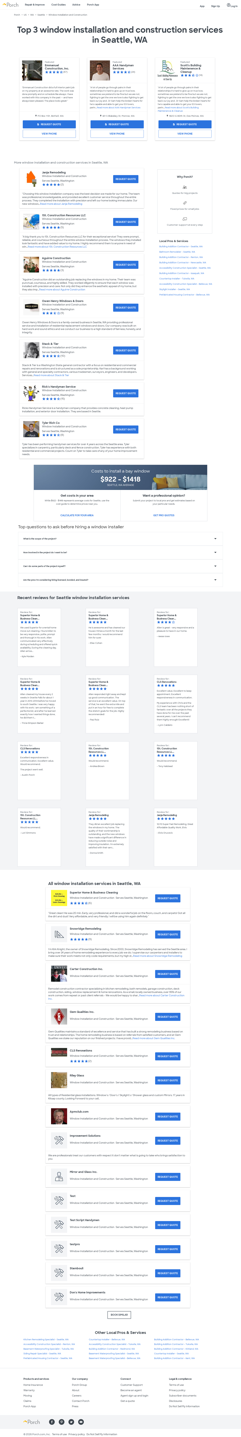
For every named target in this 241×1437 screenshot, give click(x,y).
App (202, 6)
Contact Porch (80, 1401)
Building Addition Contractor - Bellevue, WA (176, 1339)
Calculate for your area (77, 515)
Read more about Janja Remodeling (61, 203)
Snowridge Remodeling (85, 928)
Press (75, 1406)
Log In (232, 5)
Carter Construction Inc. (86, 969)
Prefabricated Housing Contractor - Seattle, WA (47, 1358)
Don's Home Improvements (87, 1292)
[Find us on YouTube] (81, 1422)
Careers (76, 1395)
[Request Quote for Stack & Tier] (125, 350)
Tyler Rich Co (51, 423)
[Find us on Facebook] (52, 1422)
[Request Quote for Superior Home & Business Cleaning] (167, 898)
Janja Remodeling (54, 172)
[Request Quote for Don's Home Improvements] (167, 1297)
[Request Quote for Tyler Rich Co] (125, 429)
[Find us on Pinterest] (61, 1422)
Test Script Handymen (84, 1220)
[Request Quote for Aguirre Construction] (125, 265)
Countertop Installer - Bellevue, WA (107, 1339)
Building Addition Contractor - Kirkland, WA (176, 1349)
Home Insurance (33, 1384)
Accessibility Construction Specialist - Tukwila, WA (115, 1344)
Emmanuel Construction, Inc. (57, 67)
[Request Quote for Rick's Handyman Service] (125, 393)
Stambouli (76, 1268)
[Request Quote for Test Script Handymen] (167, 1225)
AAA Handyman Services (123, 67)
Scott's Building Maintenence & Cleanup (190, 68)
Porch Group (79, 1384)
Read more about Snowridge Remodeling (157, 955)
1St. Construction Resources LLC (64, 215)
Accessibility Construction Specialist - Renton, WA (49, 1344)
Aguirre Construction (56, 258)
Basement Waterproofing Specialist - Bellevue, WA (114, 1358)
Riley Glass (77, 1075)
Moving (27, 1395)
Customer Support (131, 1384)
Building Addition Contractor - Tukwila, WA (176, 1344)
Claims (27, 1401)
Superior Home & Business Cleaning (94, 892)
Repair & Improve (35, 4)
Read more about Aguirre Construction (62, 289)
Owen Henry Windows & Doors (63, 301)
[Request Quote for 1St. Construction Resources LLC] (125, 222)
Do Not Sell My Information (184, 1406)
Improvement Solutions (85, 1136)
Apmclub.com (79, 1111)
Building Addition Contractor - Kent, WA (174, 1358)
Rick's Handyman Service (59, 387)
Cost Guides (58, 4)
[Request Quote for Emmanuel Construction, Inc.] (49, 124)
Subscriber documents (182, 1395)
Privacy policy (177, 1390)
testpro (75, 1244)
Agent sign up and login (134, 1395)
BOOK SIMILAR (119, 1314)
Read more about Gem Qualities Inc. (154, 1038)
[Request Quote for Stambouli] (167, 1273)
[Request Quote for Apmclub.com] (167, 1117)
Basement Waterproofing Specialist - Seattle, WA (114, 1353)
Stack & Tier (50, 344)
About (75, 1390)
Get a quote (127, 1401)
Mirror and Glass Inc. (83, 1172)
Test (72, 1196)
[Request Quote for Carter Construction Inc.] (167, 974)
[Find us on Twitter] (71, 1422)
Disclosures (175, 1401)
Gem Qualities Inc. (82, 1012)
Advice (76, 4)
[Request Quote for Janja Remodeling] (125, 179)
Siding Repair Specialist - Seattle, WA (42, 1353)
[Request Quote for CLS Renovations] (167, 1056)
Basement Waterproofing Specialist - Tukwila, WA (48, 1349)
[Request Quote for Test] (167, 1201)
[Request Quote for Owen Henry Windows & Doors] (125, 308)
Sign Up (215, 6)
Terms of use (176, 1384)
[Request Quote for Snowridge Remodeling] (167, 934)
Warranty (29, 1390)
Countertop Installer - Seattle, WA (171, 1353)
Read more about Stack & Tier (51, 375)
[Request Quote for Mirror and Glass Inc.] (167, 1177)
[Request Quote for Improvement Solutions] (167, 1141)
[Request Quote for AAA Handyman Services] (117, 124)
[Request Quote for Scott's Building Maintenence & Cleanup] (185, 124)
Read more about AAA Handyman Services (118, 107)
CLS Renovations (81, 1050)
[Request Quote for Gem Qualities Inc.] (167, 1017)
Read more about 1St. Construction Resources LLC (57, 246)
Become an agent (131, 1390)
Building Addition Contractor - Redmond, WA (112, 1349)
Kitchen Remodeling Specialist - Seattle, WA (46, 1339)
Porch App (93, 4)
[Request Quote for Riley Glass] (167, 1080)
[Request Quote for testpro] (167, 1249)
